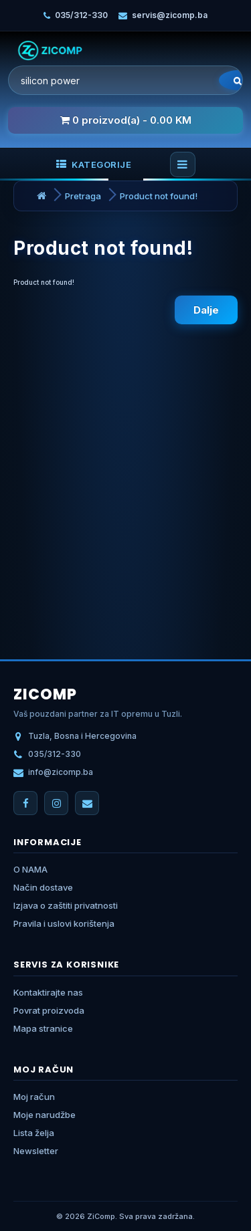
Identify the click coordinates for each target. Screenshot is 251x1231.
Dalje (206, 310)
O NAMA (30, 869)
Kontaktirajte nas (48, 992)
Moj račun (34, 1096)
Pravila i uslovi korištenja (63, 923)
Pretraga (83, 196)
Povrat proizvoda (48, 1010)
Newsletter (35, 1150)
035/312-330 (81, 15)
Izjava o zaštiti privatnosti (65, 905)
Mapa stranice (43, 1028)
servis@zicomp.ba (169, 15)
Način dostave (43, 887)
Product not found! (158, 196)
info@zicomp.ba (60, 772)
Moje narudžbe (44, 1114)
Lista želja (33, 1132)
